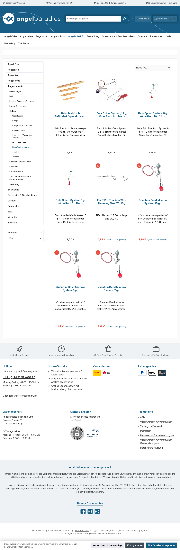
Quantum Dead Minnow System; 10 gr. (153, 202)
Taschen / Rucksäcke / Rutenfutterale (20, 178)
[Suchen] (124, 19)
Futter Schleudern (17, 106)
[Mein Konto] (143, 19)
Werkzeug (14, 184)
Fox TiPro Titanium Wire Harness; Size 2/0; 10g (111, 202)
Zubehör (15, 157)
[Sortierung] (153, 68)
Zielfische (12, 222)
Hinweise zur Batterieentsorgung (157, 435)
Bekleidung (13, 189)
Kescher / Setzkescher (20, 161)
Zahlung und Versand (151, 426)
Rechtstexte (145, 411)
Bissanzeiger (15, 91)
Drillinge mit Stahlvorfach (22, 125)
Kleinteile (13, 166)
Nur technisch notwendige (107, 545)
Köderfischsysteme (20, 147)
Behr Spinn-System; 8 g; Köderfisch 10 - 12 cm (153, 115)
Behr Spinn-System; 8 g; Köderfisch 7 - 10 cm (70, 202)
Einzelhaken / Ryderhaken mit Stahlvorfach (24, 136)
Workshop (13, 217)
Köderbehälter (16, 171)
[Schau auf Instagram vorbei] (90, 511)
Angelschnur (14, 80)
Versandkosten (82, 530)
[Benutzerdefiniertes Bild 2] (107, 373)
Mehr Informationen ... (22, 547)
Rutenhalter (14, 206)
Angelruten (13, 75)
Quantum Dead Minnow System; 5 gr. (70, 290)
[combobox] (93, 19)
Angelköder (13, 64)
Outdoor (12, 200)
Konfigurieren (135, 545)
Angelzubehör (15, 86)
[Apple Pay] (152, 373)
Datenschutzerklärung (151, 447)
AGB (142, 417)
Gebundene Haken (19, 142)
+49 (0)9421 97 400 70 (19, 377)
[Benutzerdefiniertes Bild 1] (97, 373)
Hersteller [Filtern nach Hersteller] (25, 232)
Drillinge (15, 121)
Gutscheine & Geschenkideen (23, 195)
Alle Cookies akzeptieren (162, 545)
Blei (11, 96)
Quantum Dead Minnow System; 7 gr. (111, 290)
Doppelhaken (17, 116)
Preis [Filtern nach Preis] (25, 238)
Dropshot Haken (18, 130)
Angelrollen (13, 69)
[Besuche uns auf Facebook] (83, 511)
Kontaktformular (28, 395)
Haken (12, 111)
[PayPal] (142, 373)
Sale (10, 211)
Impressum (145, 430)
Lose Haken (17, 152)
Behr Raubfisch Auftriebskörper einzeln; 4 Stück (70, 115)
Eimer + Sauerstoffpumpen (21, 101)
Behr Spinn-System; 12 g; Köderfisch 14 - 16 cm (111, 115)
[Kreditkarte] (162, 373)
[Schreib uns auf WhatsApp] (97, 511)
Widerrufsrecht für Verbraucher (156, 421)
